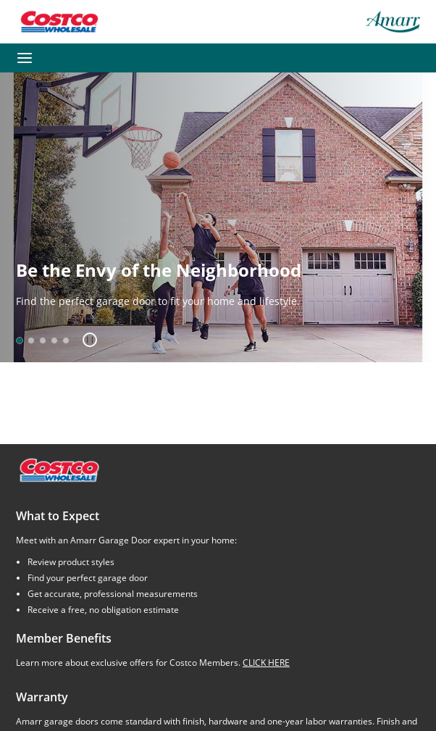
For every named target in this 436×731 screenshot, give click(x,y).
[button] (84, 340)
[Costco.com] (58, 469)
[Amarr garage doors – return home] (393, 22)
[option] (19, 340)
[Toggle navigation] (24, 58)
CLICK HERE (266, 662)
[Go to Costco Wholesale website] (58, 22)
